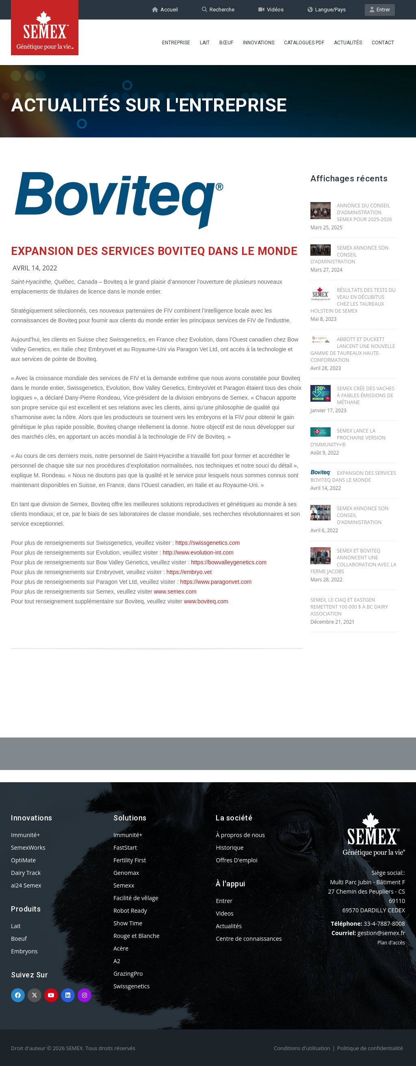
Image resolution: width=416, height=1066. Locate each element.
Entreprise (176, 43)
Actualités (348, 43)
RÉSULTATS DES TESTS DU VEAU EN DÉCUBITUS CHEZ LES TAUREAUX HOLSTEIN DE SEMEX (353, 300)
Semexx (123, 885)
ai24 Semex (26, 885)
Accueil (165, 10)
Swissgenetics (131, 986)
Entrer (380, 10)
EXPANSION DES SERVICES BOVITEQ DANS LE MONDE (154, 251)
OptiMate (23, 860)
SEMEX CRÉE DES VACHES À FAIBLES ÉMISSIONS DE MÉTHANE (365, 395)
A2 (116, 961)
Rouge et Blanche (136, 936)
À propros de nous (240, 835)
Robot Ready (130, 910)
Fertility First (129, 860)
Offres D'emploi (236, 860)
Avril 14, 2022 (35, 267)
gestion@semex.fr (381, 933)
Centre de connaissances (249, 938)
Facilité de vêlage (135, 898)
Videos (224, 913)
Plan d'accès (391, 942)
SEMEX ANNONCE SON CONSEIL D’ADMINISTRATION (349, 254)
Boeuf (19, 938)
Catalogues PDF (304, 43)
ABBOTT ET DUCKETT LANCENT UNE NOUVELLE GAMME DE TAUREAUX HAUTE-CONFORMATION (352, 349)
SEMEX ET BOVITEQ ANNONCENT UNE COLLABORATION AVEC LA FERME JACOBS (353, 561)
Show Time (127, 923)
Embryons (24, 951)
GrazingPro (128, 973)
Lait (205, 43)
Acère (120, 948)
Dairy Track (26, 873)
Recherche (218, 10)
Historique (229, 847)
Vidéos (271, 10)
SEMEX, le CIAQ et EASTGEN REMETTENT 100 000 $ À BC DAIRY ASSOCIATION (349, 606)
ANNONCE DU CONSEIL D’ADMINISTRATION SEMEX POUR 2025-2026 (364, 212)
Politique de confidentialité (370, 1048)
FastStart (125, 847)
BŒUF (226, 43)
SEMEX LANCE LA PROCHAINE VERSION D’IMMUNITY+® (348, 437)
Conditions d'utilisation (302, 1048)
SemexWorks (28, 847)
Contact (383, 43)
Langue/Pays (327, 10)
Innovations (258, 43)
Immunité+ (25, 835)
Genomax (126, 873)
